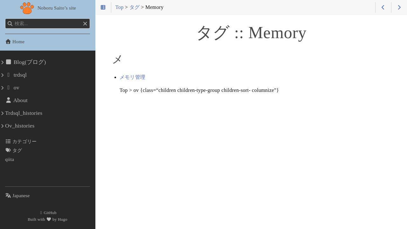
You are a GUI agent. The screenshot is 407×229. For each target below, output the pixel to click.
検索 (5, 18)
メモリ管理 (132, 77)
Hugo (62, 219)
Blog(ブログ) (25, 62)
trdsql (16, 75)
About (16, 100)
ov (12, 87)
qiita (9, 159)
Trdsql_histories (23, 113)
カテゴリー (21, 141)
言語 (12, 191)
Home (14, 41)
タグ (13, 150)
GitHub (47, 212)
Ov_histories (20, 125)
